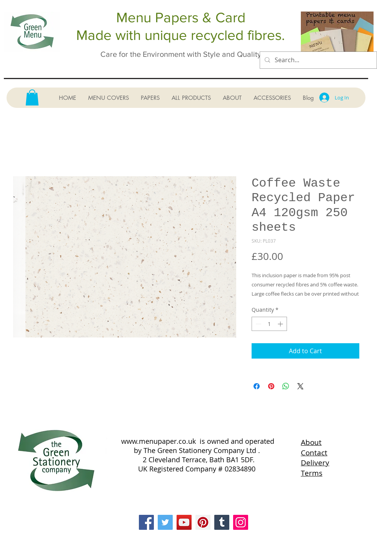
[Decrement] (257, 324)
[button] (32, 97)
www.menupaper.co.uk (158, 441)
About (311, 442)
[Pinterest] (202, 522)
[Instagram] (240, 522)
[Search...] (317, 60)
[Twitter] (165, 522)
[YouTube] (184, 522)
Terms (311, 473)
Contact (314, 453)
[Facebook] (146, 522)
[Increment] (281, 324)
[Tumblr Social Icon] (221, 522)
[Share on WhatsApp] (285, 386)
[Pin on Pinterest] (271, 386)
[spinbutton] (269, 324)
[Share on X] (300, 386)
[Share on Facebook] (256, 386)
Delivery (315, 463)
